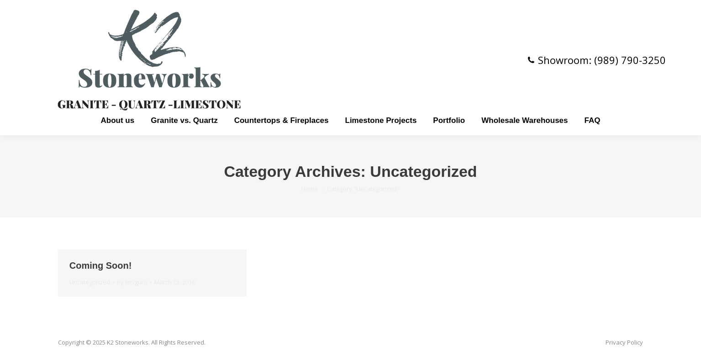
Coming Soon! (100, 265)
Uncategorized (89, 282)
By (132, 282)
